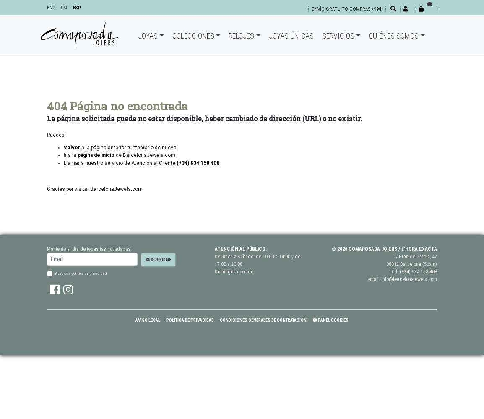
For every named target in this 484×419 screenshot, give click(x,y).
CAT (64, 7)
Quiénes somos (394, 35)
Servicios (338, 35)
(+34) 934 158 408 (418, 272)
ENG (51, 7)
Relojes (241, 35)
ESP (77, 7)
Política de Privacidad (190, 320)
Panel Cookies (330, 320)
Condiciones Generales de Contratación (263, 320)
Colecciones (193, 35)
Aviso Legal (147, 320)
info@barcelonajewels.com (409, 279)
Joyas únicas (291, 35)
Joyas (148, 35)
